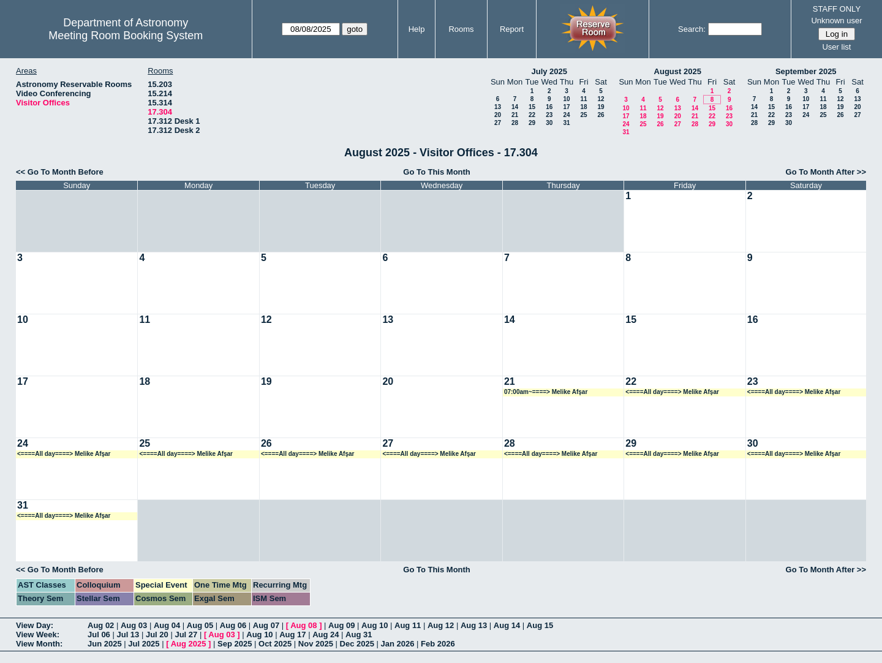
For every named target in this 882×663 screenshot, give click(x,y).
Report (512, 29)
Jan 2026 (398, 643)
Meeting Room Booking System (125, 35)
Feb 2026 (438, 643)
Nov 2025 (315, 643)
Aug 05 (200, 625)
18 (583, 107)
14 (514, 107)
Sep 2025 (234, 643)
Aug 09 (341, 625)
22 (532, 115)
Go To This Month (436, 171)
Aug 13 (474, 625)
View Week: (37, 634)
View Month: (39, 643)
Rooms (460, 29)
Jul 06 (99, 634)
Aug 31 (358, 634)
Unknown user (836, 20)
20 (497, 115)
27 (497, 122)
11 (583, 99)
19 (600, 107)
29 (532, 122)
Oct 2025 (275, 643)
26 (600, 115)
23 (549, 115)
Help (417, 29)
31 (566, 122)
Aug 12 (441, 625)
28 (514, 122)
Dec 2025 (357, 643)
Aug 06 (233, 625)
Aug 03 (134, 625)
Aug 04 (167, 625)
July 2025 (549, 71)
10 (566, 99)
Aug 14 (507, 625)
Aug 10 (374, 625)
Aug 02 (101, 625)
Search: (692, 29)
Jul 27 (186, 634)
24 (566, 115)
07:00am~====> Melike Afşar (545, 391)
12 (600, 99)
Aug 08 (303, 625)
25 (583, 115)
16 (549, 107)
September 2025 (806, 71)
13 (497, 107)
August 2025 (677, 71)
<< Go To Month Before (60, 171)
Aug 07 (266, 625)
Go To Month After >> (826, 171)
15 (532, 107)
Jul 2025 (143, 643)
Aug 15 (540, 625)
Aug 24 (325, 634)
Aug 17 (292, 634)
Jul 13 (127, 634)
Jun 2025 (105, 643)
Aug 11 (407, 625)
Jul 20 (157, 634)
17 (566, 107)
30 (549, 122)
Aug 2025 (188, 643)
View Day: (34, 625)
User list (836, 46)
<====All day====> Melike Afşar (672, 391)
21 (514, 115)
